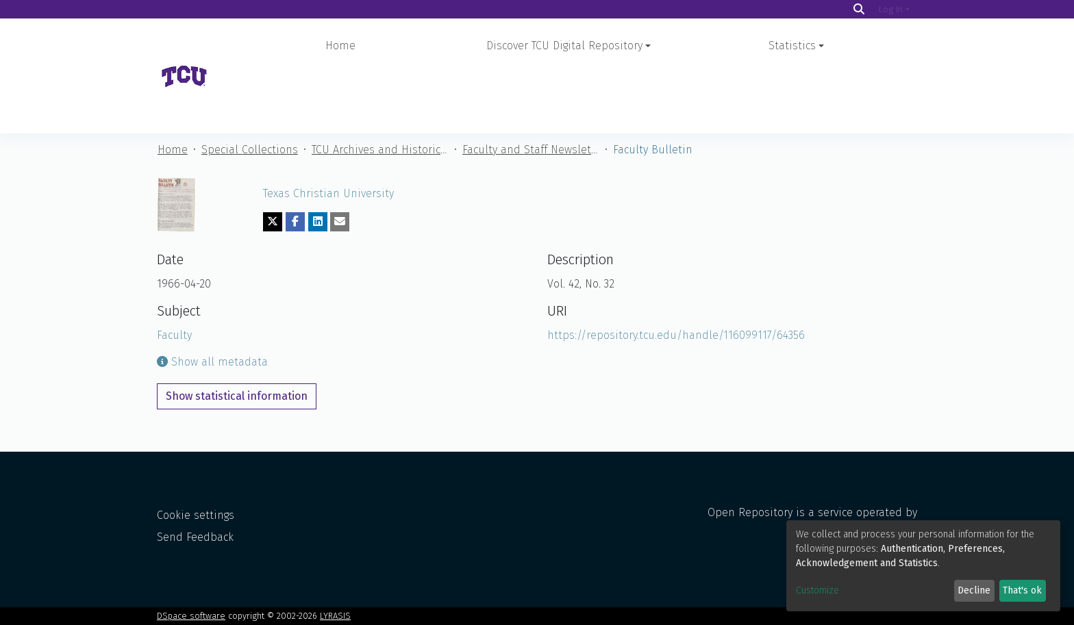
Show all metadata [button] (212, 301)
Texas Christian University (328, 133)
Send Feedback (195, 537)
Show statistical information (237, 335)
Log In (891, 9)
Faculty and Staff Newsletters (530, 89)
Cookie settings (195, 515)
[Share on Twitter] (272, 161)
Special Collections (249, 89)
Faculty (174, 274)
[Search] (859, 9)
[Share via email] (339, 161)
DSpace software (191, 616)
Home (340, 45)
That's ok (1022, 590)
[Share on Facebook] (295, 161)
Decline (974, 590)
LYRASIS (335, 616)
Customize (817, 590)
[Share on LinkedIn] (317, 161)
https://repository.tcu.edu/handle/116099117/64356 (676, 274)
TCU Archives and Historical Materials (380, 89)
